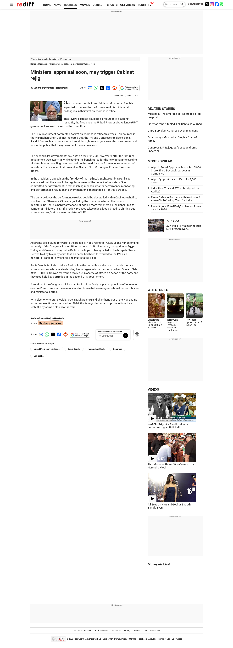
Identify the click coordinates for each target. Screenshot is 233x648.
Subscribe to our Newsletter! (110, 332)
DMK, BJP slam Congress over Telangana (173, 130)
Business (42, 64)
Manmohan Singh (97, 349)
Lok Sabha (39, 356)
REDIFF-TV (144, 4)
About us (152, 639)
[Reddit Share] (114, 87)
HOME (47, 4)
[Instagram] (212, 4)
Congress (117, 349)
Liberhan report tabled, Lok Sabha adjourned (175, 124)
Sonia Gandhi (74, 349)
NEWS (57, 4)
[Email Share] (89, 87)
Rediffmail (116, 630)
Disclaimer (108, 639)
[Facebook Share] (108, 87)
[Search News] (181, 4)
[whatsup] (221, 4)
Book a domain (101, 630)
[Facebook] (216, 4)
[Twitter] (207, 4)
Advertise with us (93, 639)
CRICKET (98, 4)
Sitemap (132, 639)
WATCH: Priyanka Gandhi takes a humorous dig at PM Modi (168, 426)
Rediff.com (79, 639)
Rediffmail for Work (82, 630)
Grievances (177, 639)
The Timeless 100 (151, 630)
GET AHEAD (127, 4)
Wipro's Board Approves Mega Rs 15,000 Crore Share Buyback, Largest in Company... (176, 170)
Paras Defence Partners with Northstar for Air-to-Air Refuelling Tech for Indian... (176, 199)
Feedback (142, 639)
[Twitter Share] (102, 87)
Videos (137, 630)
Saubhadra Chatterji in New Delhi (50, 87)
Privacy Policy (120, 639)
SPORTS (112, 4)
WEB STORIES (158, 290)
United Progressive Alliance (47, 349)
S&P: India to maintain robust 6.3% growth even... (183, 227)
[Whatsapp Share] (95, 87)
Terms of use (164, 639)
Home (33, 64)
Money (127, 630)
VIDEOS (153, 389)
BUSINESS (70, 4)
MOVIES (85, 4)
